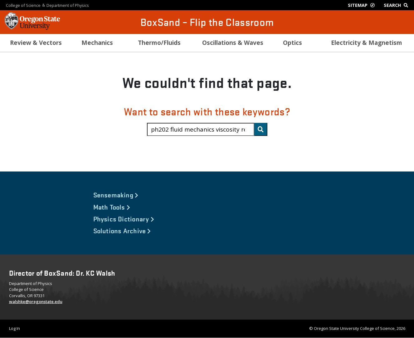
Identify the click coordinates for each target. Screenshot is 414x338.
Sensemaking (116, 194)
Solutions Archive (122, 230)
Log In (14, 328)
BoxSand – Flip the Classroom (207, 22)
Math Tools (111, 206)
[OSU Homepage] (32, 28)
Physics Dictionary (123, 218)
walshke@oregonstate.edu (35, 301)
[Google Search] (397, 5)
